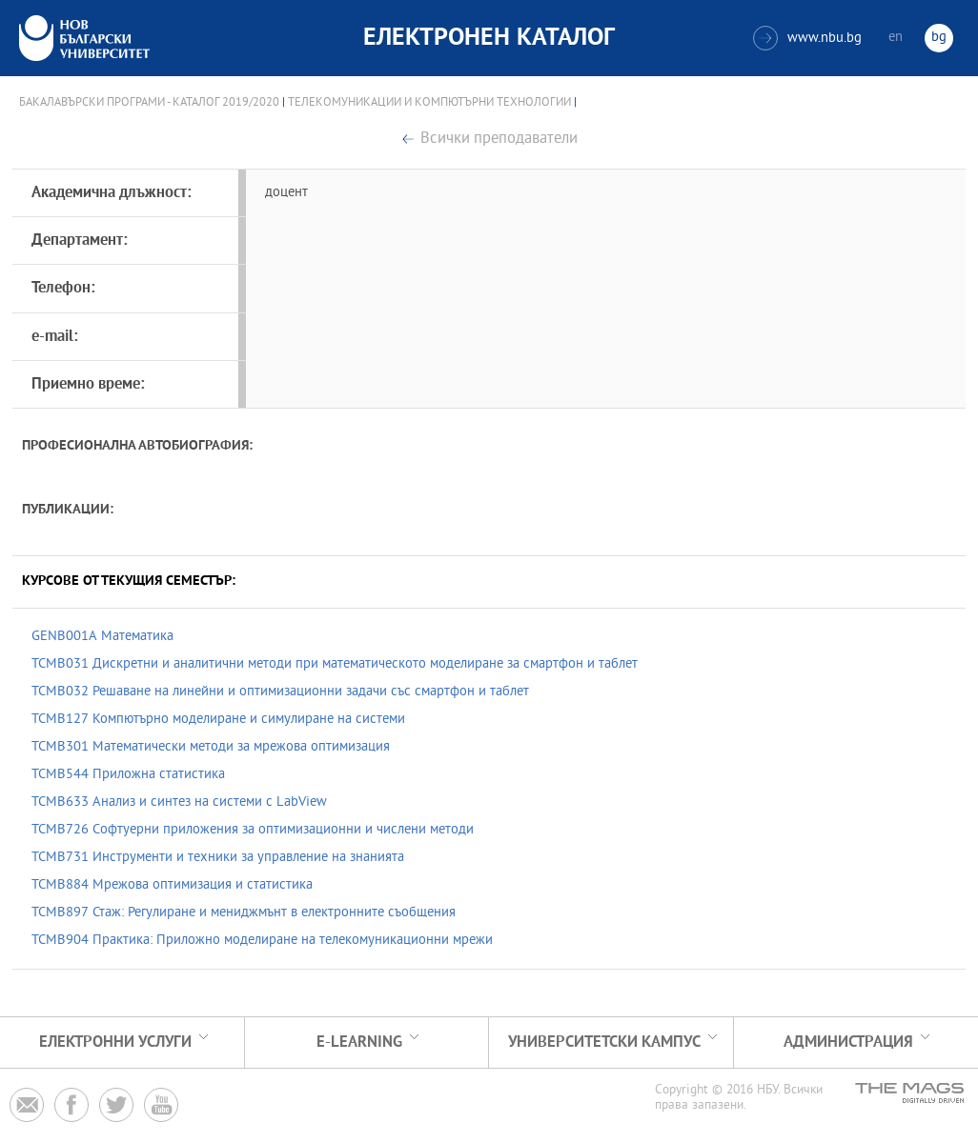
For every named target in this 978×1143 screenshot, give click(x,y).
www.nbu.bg (807, 38)
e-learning (359, 1043)
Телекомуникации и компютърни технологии (429, 102)
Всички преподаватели (499, 140)
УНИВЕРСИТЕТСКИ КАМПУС (604, 1043)
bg (939, 38)
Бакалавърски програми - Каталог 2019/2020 (149, 102)
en (895, 38)
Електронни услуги (115, 1043)
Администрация (848, 1043)
